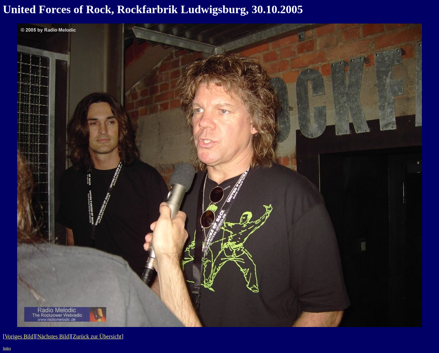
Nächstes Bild (53, 336)
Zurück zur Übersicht (97, 336)
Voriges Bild (19, 336)
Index (7, 348)
